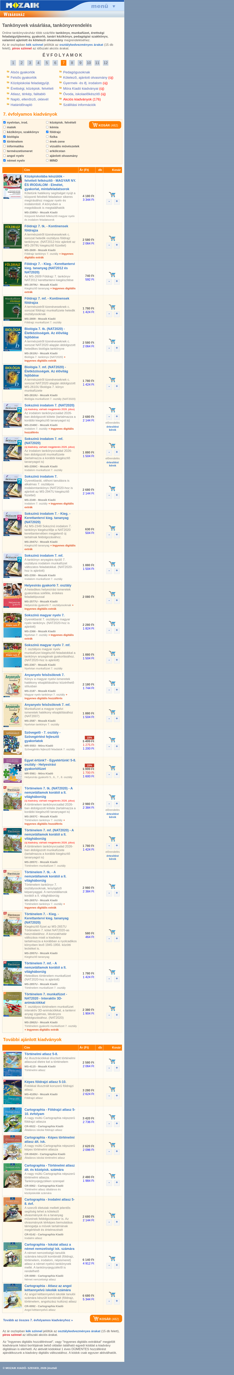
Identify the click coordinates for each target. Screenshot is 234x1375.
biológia (11, 137)
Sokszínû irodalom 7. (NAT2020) (49, 405)
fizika (51, 137)
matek (9, 127)
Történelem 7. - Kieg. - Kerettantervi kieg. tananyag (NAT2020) (46, 918)
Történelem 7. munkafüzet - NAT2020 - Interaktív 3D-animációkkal (45, 998)
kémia (52, 127)
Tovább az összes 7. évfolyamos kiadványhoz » (38, 1320)
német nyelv (14, 160)
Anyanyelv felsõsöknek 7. (44, 675)
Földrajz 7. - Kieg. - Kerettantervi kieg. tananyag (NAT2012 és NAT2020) (49, 268)
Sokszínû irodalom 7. (40, 476)
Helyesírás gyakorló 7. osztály (47, 585)
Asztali (52, 1368)
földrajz (53, 132)
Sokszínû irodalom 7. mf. (43, 555)
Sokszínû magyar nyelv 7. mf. (47, 645)
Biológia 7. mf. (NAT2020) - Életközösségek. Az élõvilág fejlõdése (46, 371)
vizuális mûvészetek (62, 146)
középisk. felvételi (61, 122)
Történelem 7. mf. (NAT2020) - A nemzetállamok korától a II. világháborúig (49, 834)
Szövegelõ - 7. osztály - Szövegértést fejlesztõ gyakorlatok (42, 737)
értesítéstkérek (113, 428)
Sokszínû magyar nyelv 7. (44, 615)
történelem (13, 141)
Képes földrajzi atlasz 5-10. (45, 1082)
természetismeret (18, 151)
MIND (52, 160)
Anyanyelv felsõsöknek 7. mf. (47, 705)
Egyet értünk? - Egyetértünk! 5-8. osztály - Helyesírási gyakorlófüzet (50, 765)
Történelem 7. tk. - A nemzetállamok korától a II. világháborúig (45, 876)
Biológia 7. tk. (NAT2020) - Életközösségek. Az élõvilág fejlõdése (46, 333)
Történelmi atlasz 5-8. (41, 1054)
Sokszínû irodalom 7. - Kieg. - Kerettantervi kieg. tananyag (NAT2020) (47, 518)
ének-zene (55, 141)
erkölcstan (55, 151)
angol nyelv (13, 156)
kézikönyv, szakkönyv (21, 132)
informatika (13, 146)
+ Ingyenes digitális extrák (41, 1029)
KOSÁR (101, 125)
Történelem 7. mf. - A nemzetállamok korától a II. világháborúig (45, 967)
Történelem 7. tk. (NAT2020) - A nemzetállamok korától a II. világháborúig (48, 792)
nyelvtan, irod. (15, 122)
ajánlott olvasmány (62, 156)
